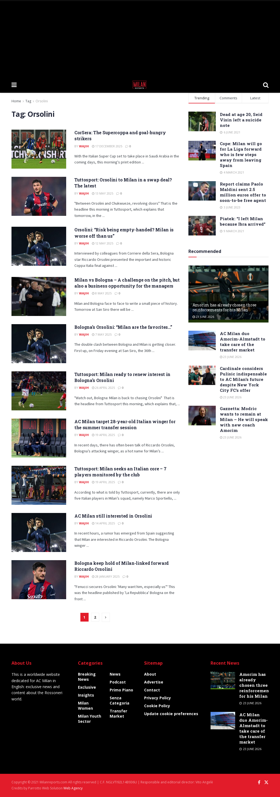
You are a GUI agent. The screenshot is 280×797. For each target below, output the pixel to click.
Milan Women (85, 705)
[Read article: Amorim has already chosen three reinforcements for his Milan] (228, 294)
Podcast (118, 682)
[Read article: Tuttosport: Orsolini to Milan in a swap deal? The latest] (38, 196)
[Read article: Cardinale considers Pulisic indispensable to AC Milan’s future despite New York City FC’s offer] (202, 375)
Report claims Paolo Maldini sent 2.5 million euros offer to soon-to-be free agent (243, 192)
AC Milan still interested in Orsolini (113, 516)
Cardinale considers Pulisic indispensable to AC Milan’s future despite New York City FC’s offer (243, 379)
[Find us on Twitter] (266, 782)
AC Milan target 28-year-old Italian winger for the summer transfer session (124, 424)
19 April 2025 (103, 435)
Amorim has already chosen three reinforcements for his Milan (224, 307)
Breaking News (87, 676)
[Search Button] (266, 84)
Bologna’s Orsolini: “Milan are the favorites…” (123, 327)
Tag (28, 101)
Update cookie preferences (171, 713)
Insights (86, 695)
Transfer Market (118, 713)
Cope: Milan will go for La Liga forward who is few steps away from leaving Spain (241, 154)
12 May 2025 (102, 243)
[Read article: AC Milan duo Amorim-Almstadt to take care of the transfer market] (202, 340)
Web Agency (73, 788)
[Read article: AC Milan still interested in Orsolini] (38, 532)
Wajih (84, 146)
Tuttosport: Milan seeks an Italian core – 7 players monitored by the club (120, 471)
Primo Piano (121, 689)
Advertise (153, 682)
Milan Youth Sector (89, 719)
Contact (152, 689)
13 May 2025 (102, 193)
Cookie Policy (157, 705)
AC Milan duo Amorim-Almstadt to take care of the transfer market (242, 342)
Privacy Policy (157, 697)
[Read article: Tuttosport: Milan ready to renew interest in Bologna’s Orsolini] (38, 390)
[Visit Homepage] (140, 84)
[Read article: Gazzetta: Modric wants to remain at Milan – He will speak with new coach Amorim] (202, 415)
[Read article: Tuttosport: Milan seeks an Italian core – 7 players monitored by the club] (38, 485)
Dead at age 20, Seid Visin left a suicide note (241, 120)
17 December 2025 (107, 146)
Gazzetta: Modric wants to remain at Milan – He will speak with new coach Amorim (244, 419)
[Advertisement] (140, 38)
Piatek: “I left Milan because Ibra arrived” (243, 221)
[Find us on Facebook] (259, 782)
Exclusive (87, 687)
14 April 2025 (103, 523)
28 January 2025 (105, 576)
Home (16, 101)
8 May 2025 (102, 293)
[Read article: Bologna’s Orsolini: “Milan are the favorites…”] (38, 343)
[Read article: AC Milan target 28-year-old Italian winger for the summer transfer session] (38, 438)
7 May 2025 (102, 334)
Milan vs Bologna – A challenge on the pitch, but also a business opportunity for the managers (127, 283)
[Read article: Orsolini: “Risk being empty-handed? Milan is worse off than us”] (38, 246)
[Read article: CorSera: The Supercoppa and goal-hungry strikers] (38, 149)
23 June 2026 (203, 317)
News (115, 674)
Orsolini (42, 101)
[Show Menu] (14, 84)
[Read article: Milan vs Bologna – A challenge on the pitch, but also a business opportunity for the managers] (38, 296)
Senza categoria (119, 700)
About (150, 674)
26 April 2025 (103, 388)
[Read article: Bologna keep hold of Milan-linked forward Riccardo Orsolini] (38, 579)
